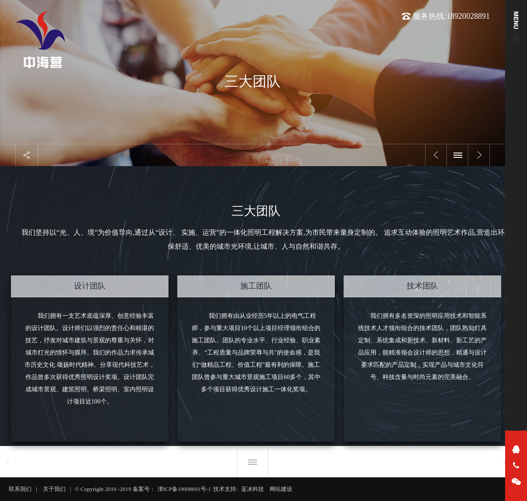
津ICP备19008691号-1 (184, 489)
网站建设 (281, 489)
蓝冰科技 (252, 489)
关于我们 (54, 489)
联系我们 (20, 489)
